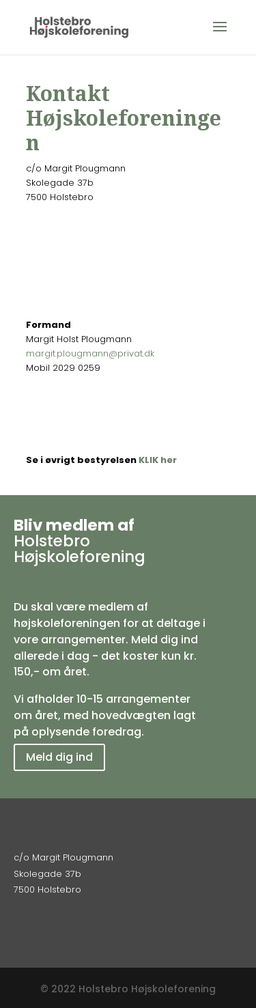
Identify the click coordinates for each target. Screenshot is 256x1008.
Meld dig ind (59, 757)
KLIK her (158, 459)
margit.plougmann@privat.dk (90, 353)
